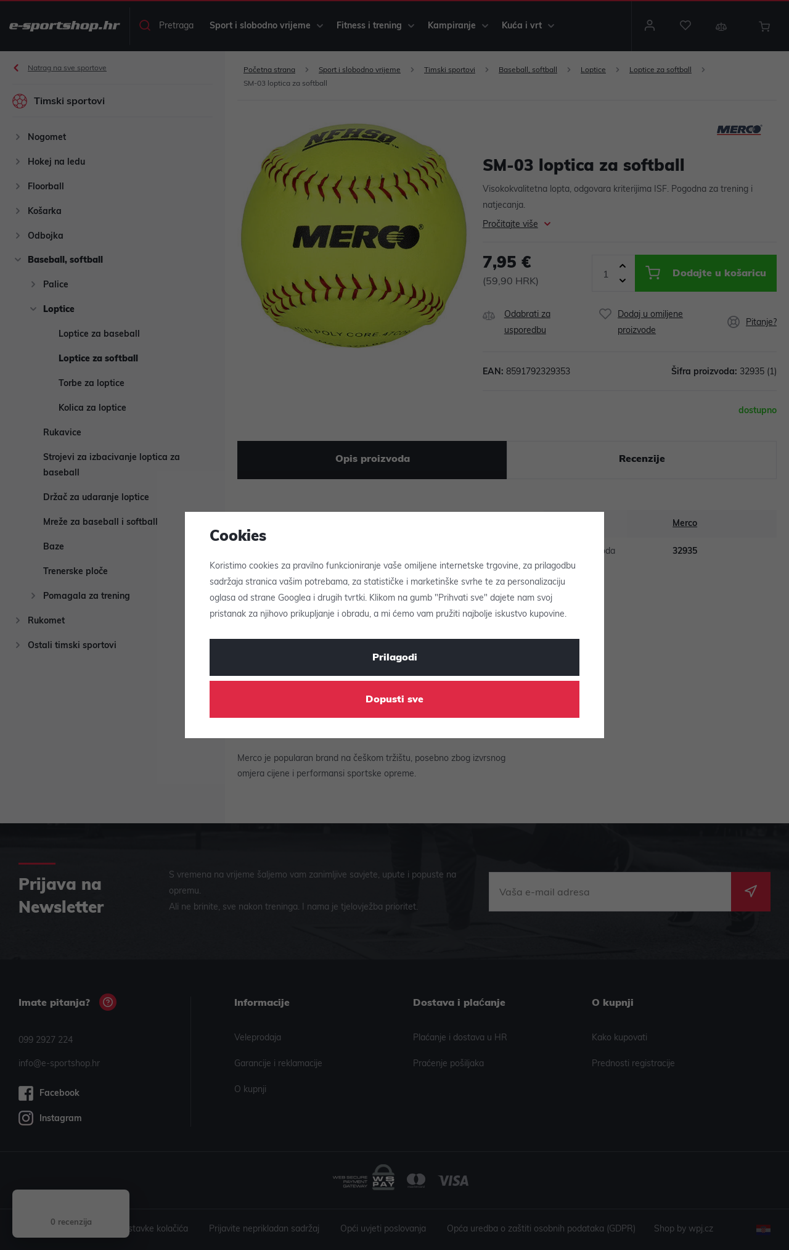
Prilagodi (394, 658)
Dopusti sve (394, 700)
